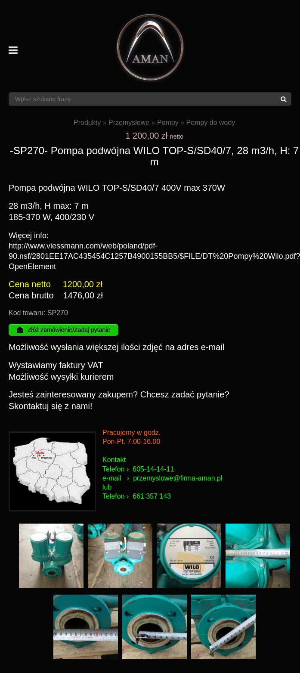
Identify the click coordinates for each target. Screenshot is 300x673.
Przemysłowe (128, 122)
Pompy (168, 122)
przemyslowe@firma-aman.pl (177, 478)
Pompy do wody (210, 122)
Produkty (87, 122)
